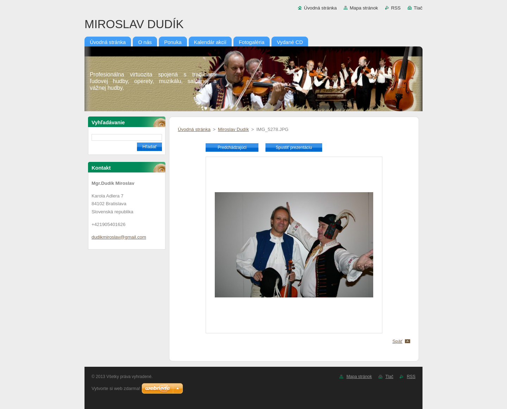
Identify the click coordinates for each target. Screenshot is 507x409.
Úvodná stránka (320, 8)
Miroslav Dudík (233, 129)
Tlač (418, 8)
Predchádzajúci (232, 147)
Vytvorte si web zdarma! (116, 388)
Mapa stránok (364, 8)
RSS (396, 8)
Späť (397, 341)
